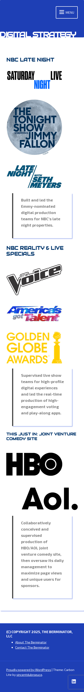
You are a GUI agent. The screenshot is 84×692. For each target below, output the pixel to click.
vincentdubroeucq (29, 675)
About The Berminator (31, 642)
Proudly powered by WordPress (28, 670)
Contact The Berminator (32, 647)
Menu (66, 12)
